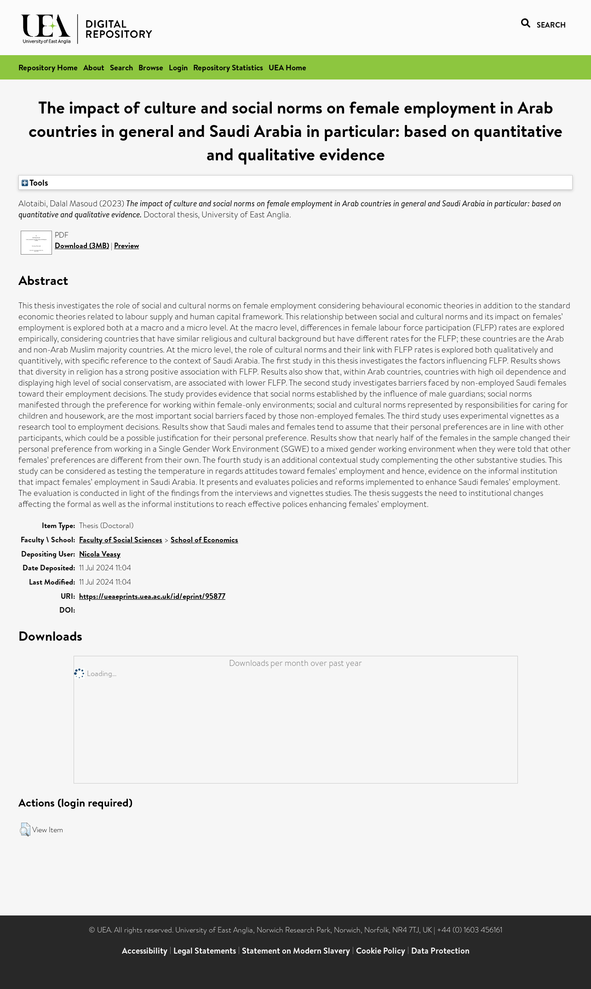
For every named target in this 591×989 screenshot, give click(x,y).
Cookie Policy (380, 950)
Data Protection (440, 950)
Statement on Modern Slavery (296, 950)
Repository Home (48, 67)
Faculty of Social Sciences (120, 539)
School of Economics (204, 539)
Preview (126, 245)
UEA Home (287, 67)
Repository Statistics (228, 67)
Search (121, 67)
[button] (25, 829)
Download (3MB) (82, 245)
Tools (35, 182)
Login (178, 67)
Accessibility (144, 950)
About (93, 67)
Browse (150, 67)
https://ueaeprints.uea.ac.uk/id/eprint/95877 (152, 596)
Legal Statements (204, 950)
